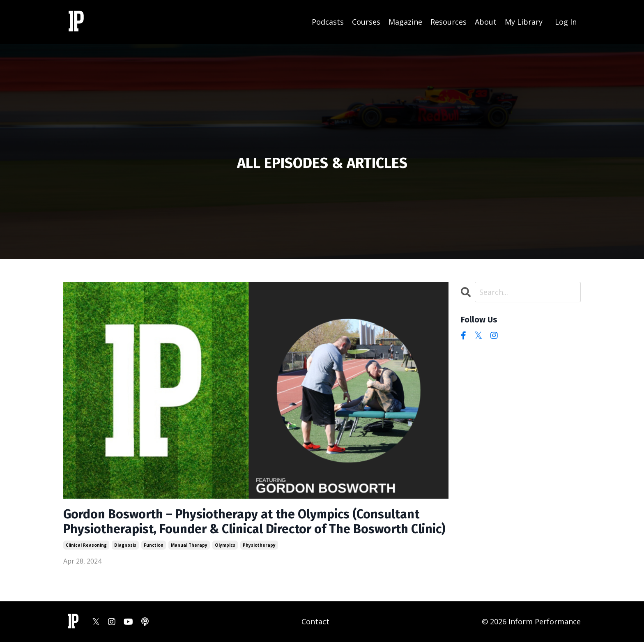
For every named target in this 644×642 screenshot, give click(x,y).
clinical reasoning (86, 545)
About (486, 22)
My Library (524, 22)
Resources (448, 22)
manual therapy (189, 545)
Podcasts (328, 22)
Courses (366, 22)
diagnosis (125, 545)
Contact (315, 621)
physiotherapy (259, 545)
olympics (225, 545)
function (153, 545)
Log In (566, 22)
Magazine (405, 22)
